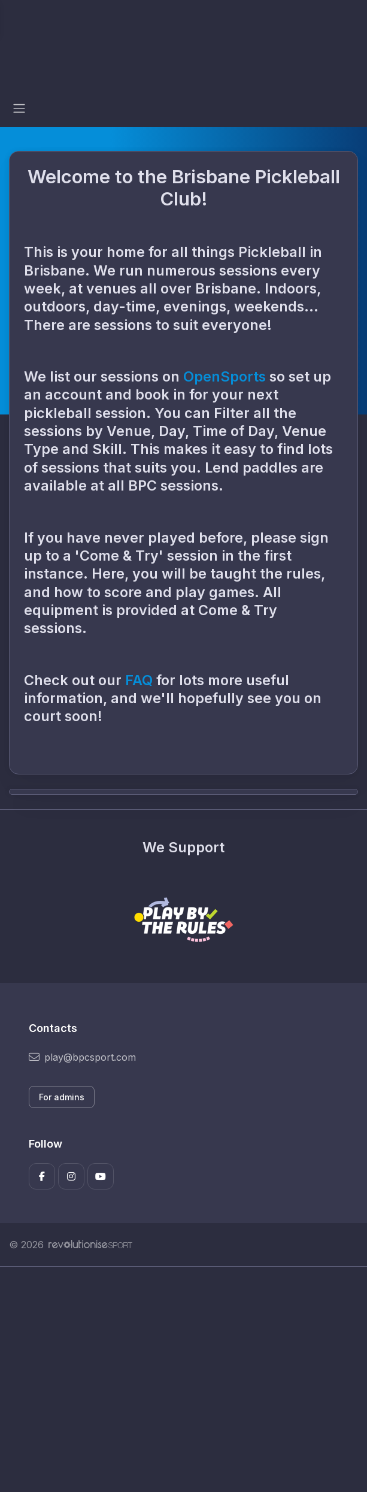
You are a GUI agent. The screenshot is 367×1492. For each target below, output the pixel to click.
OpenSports (224, 376)
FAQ (140, 680)
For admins (61, 1097)
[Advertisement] (183, 1379)
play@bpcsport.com (82, 1057)
